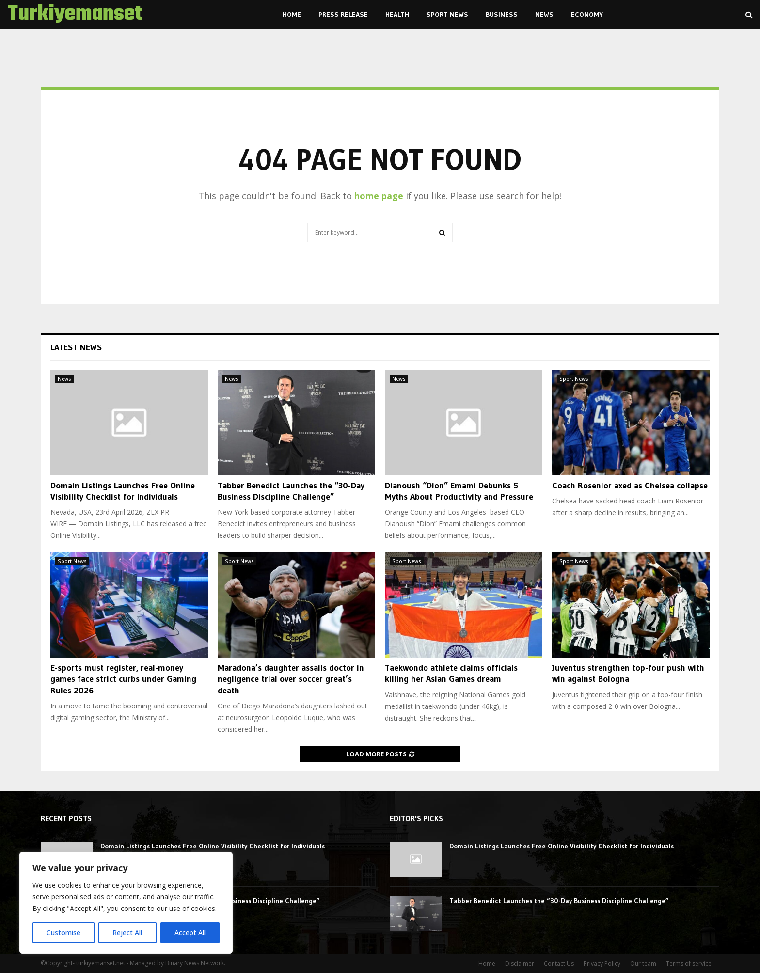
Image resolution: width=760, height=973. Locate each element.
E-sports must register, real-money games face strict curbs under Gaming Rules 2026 (123, 679)
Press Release (343, 14)
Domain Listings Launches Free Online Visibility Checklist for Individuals (122, 491)
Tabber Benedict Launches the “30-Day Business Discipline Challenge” (291, 491)
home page (378, 196)
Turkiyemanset (74, 14)
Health (397, 14)
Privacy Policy (602, 963)
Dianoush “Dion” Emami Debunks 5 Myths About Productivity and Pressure (459, 491)
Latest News (76, 347)
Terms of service (689, 963)
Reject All (127, 932)
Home (292, 14)
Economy (587, 14)
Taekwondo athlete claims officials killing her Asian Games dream (451, 673)
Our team (643, 963)
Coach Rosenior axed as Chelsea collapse (630, 485)
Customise (63, 932)
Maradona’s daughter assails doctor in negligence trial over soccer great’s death (291, 679)
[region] (126, 903)
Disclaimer (519, 963)
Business (502, 14)
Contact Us (559, 963)
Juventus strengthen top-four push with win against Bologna (628, 673)
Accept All (190, 932)
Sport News (447, 14)
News (544, 14)
